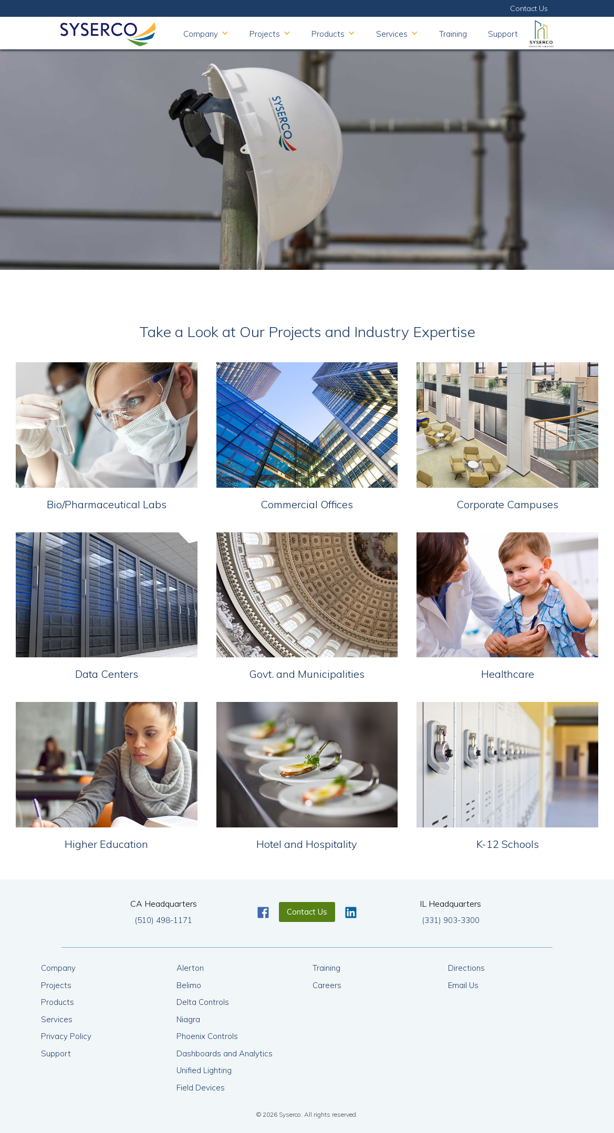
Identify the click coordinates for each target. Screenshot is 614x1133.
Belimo (188, 985)
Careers (327, 985)
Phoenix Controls (207, 1036)
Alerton (190, 968)
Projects (56, 985)
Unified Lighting (204, 1070)
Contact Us (529, 8)
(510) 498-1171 (163, 920)
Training (453, 34)
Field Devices (200, 1088)
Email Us (463, 985)
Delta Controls (202, 1002)
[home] (107, 31)
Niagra (188, 1019)
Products (57, 1002)
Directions (466, 968)
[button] (206, 33)
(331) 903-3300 (451, 920)
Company (58, 968)
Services (56, 1019)
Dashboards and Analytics (224, 1053)
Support (503, 34)
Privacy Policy (66, 1036)
